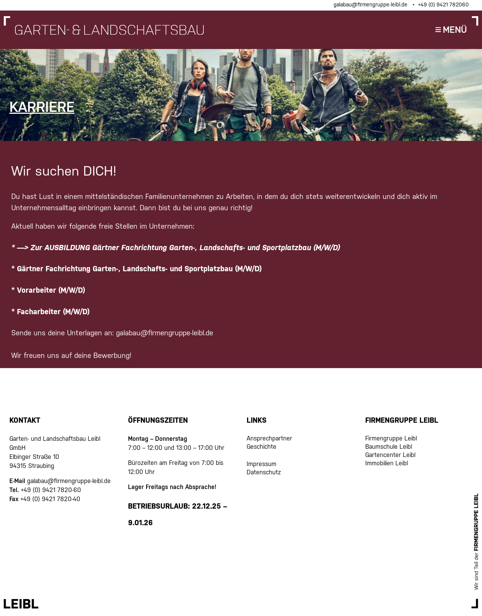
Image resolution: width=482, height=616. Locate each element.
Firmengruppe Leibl (391, 438)
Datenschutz (264, 472)
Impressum (261, 464)
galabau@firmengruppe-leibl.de (371, 5)
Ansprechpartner (269, 438)
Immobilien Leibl (386, 463)
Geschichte (261, 446)
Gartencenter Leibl (390, 455)
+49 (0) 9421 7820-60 (51, 490)
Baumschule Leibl (388, 446)
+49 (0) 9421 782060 (443, 5)
